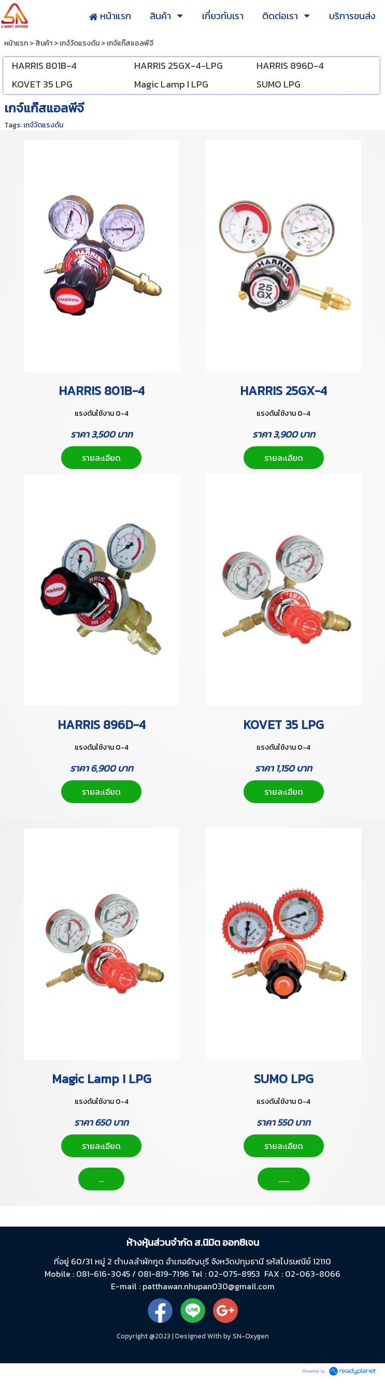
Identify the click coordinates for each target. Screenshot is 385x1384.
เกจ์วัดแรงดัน (79, 43)
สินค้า (43, 43)
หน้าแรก (16, 43)
